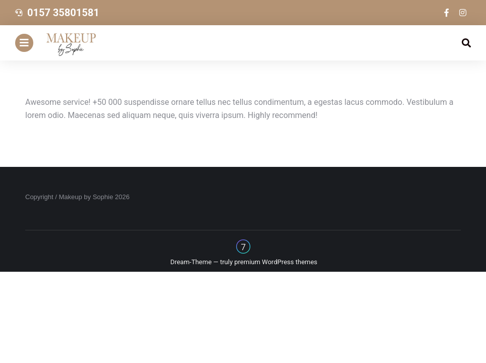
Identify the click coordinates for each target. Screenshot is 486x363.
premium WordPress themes (275, 262)
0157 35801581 (63, 13)
